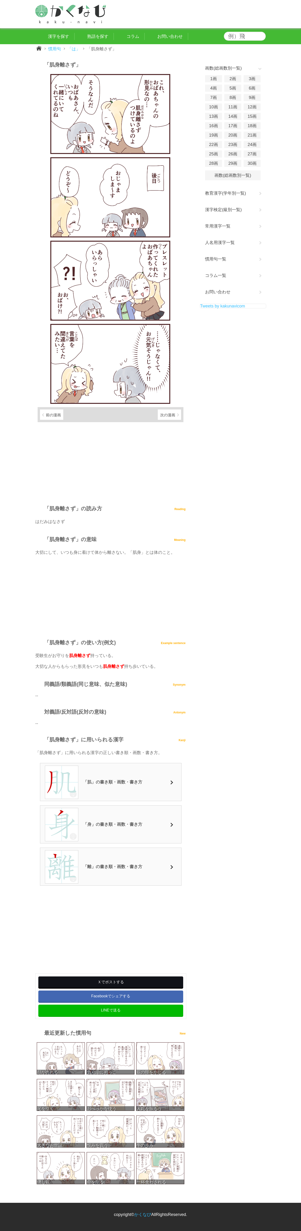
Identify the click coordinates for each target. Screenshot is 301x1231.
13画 (213, 116)
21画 (252, 135)
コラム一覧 (215, 275)
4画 (213, 88)
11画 (232, 107)
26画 (232, 154)
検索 (261, 36)
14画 (232, 116)
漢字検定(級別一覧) (223, 209)
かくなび (142, 1214)
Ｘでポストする (111, 982)
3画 (252, 78)
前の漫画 (53, 415)
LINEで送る (111, 1010)
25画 (213, 154)
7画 (213, 97)
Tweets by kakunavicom (222, 306)
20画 (232, 135)
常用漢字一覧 (217, 226)
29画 (232, 163)
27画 (252, 154)
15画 (252, 116)
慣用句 (54, 49)
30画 (252, 163)
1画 (213, 78)
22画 (213, 144)
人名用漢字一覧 (220, 242)
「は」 (73, 49)
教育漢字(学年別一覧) (225, 193)
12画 (252, 107)
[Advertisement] (110, 462)
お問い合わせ (217, 292)
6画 (252, 88)
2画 (233, 78)
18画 (252, 125)
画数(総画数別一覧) (232, 175)
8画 (233, 97)
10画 (213, 107)
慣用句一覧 (215, 259)
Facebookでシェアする (110, 996)
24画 (252, 144)
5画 (233, 88)
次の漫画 (167, 415)
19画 (213, 135)
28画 (213, 163)
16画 (213, 125)
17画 (232, 125)
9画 (252, 97)
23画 (232, 144)
